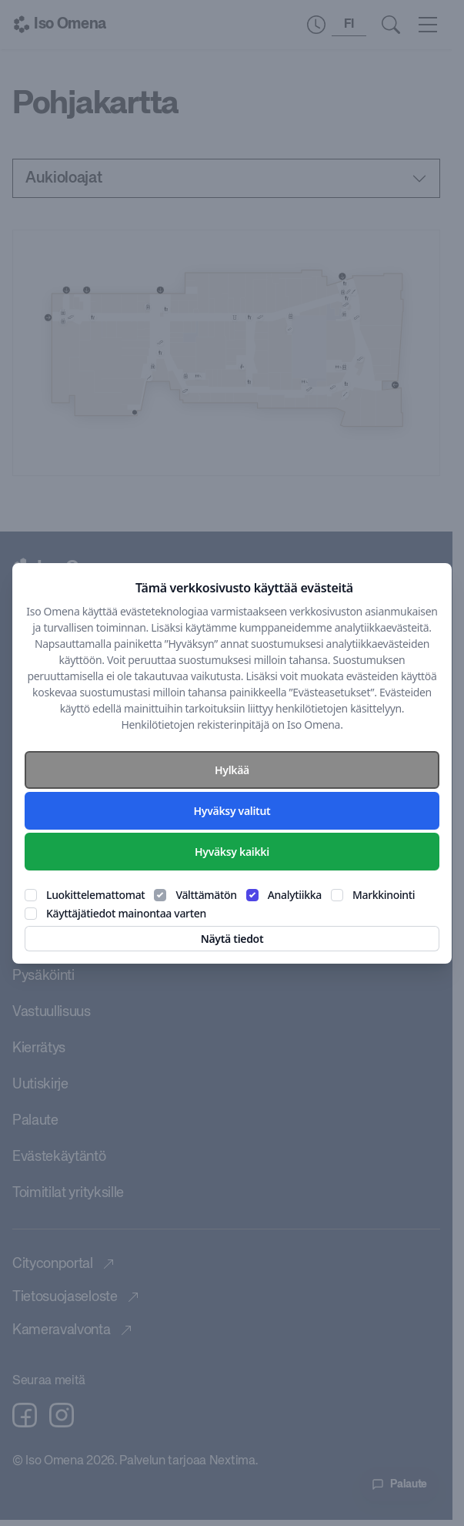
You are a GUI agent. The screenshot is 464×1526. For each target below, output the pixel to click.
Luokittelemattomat (95, 894)
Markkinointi (383, 894)
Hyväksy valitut (232, 810)
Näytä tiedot (232, 938)
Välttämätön (205, 894)
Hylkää (232, 770)
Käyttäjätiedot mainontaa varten (126, 913)
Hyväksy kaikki (232, 851)
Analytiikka (295, 894)
